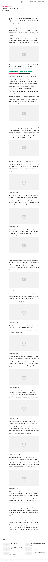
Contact (15, 1)
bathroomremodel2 (4, 560)
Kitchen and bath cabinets (24, 73)
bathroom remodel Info (41, 2)
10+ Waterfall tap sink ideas (37, 548)
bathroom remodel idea (33, 2)
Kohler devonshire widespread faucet (25, 71)
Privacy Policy (22, 2)
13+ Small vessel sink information (39, 552)
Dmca (19, 1)
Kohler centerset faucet (14, 73)
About (27, 1)
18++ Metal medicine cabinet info (16, 543)
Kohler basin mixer (13, 71)
